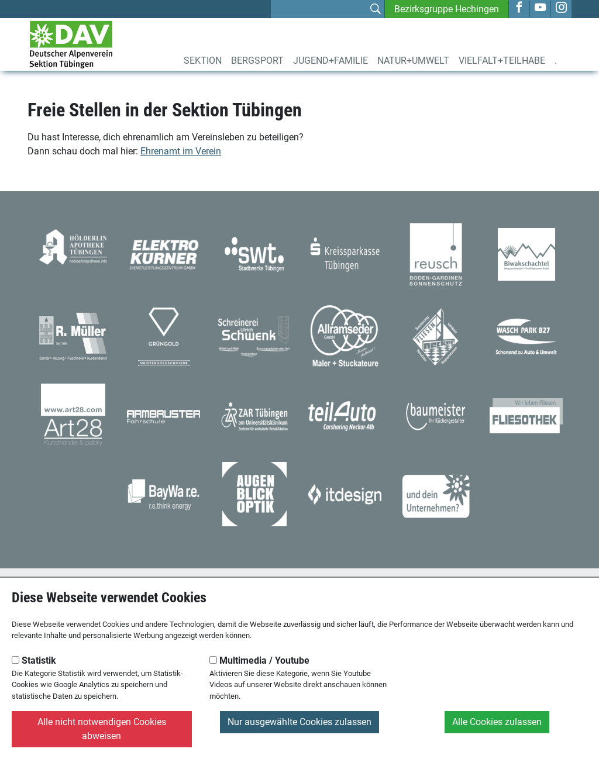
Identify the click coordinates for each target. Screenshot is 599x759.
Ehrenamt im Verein (180, 151)
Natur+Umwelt (413, 60)
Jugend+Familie (330, 60)
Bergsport (257, 60)
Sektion (203, 60)
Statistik (34, 660)
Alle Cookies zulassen (497, 721)
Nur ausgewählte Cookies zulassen (299, 721)
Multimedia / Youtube (259, 660)
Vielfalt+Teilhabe (502, 60)
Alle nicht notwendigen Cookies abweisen (101, 728)
